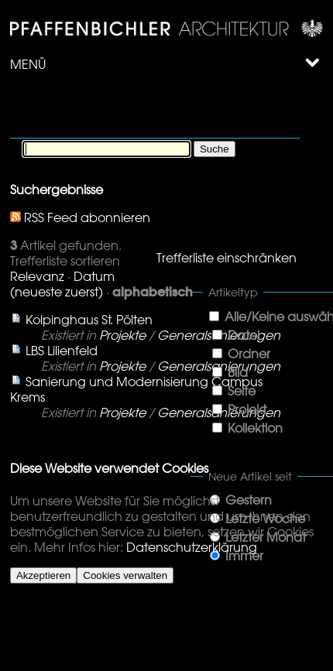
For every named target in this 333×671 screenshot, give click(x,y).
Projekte (122, 335)
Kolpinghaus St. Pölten (89, 319)
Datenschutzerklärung (191, 547)
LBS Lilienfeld (62, 350)
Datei (243, 335)
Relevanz (37, 276)
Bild (238, 372)
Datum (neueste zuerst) (62, 284)
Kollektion (255, 428)
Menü (165, 64)
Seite (242, 391)
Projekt (247, 409)
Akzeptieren (43, 575)
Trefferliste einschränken (226, 257)
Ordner (249, 353)
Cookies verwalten (125, 575)
